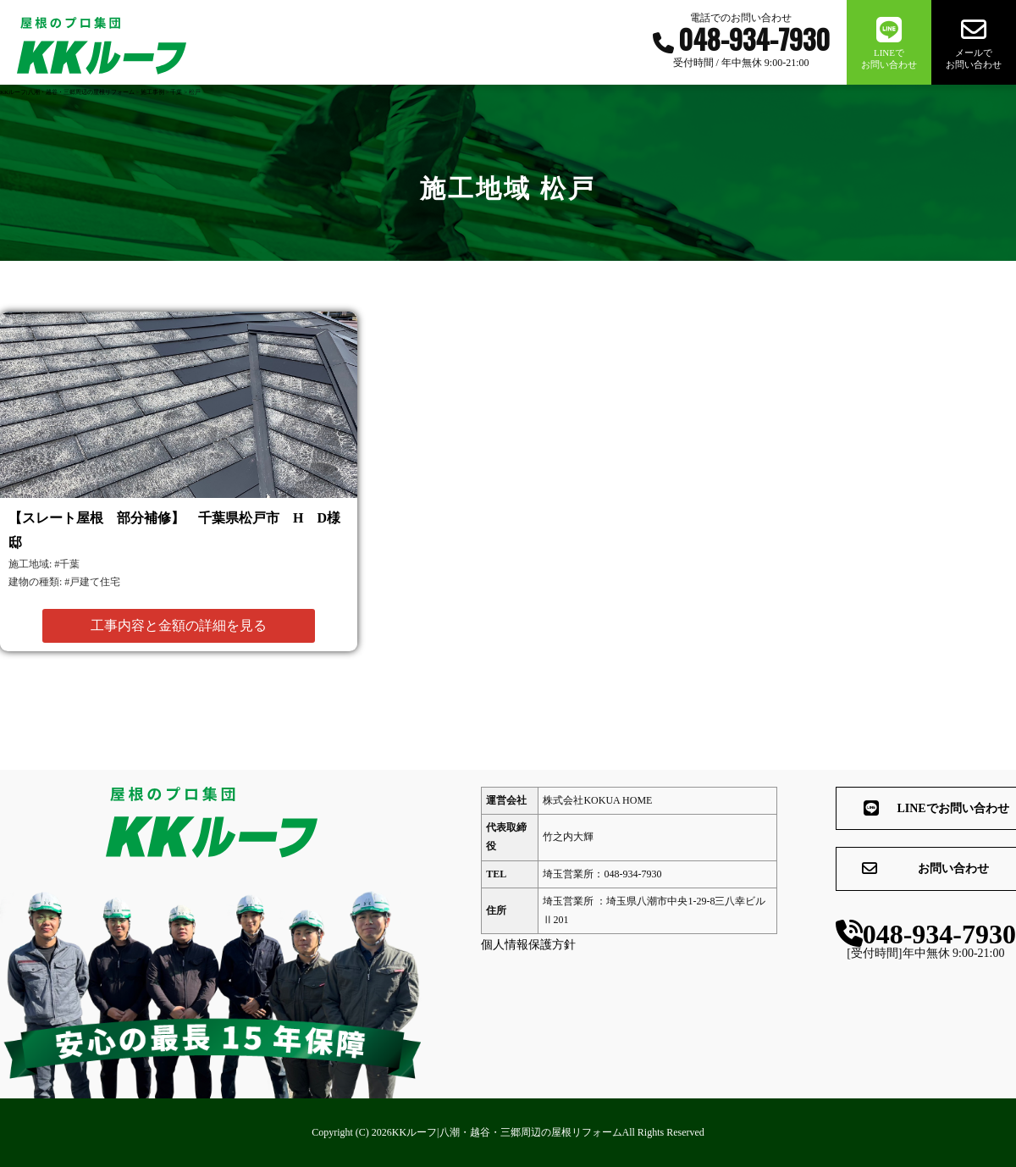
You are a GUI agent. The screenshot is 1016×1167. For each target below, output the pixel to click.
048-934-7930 (896, 936)
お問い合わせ (867, 869)
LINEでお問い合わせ (877, 808)
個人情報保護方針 (499, 944)
